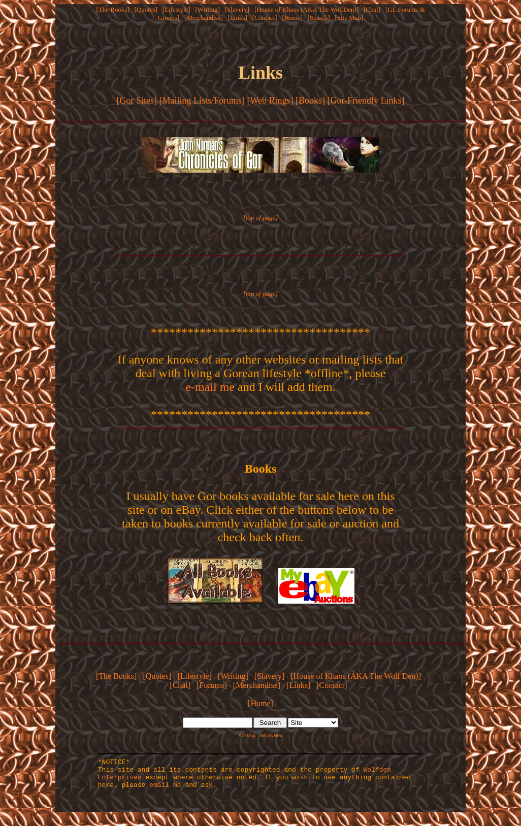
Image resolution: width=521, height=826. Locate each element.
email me (165, 790)
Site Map (247, 735)
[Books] (310, 100)
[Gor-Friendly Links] (365, 100)
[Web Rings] (270, 100)
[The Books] (112, 9)
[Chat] (372, 9)
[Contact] (264, 17)
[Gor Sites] (136, 100)
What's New (271, 735)
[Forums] (212, 685)
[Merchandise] (203, 17)
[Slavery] (237, 9)
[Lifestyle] (176, 9)
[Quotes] (146, 9)
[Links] (237, 17)
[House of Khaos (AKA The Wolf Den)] (355, 676)
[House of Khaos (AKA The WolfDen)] (306, 9)
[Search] (319, 17)
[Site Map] (349, 17)
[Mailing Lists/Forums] (202, 100)
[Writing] (207, 9)
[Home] (292, 17)
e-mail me (210, 386)
